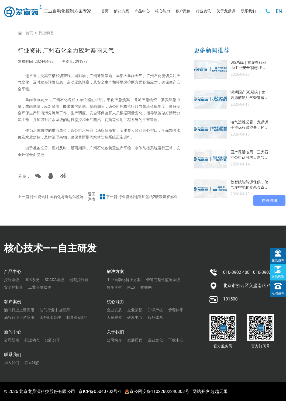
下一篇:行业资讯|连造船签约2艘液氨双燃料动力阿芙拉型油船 (156, 194)
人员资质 (114, 317)
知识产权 (155, 310)
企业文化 (155, 340)
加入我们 (11, 363)
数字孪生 (114, 287)
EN (279, 11)
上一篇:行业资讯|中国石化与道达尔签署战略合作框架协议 (42, 194)
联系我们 (12, 354)
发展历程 (134, 340)
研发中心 (134, 317)
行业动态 (46, 33)
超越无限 (219, 391)
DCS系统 (32, 280)
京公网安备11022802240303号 (157, 391)
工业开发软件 (39, 287)
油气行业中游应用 (55, 310)
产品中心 (12, 271)
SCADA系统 (54, 280)
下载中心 (175, 340)
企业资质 (114, 310)
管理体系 (175, 310)
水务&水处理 (50, 317)
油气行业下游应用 (19, 317)
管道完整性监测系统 (163, 280)
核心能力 (115, 301)
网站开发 (201, 391)
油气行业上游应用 (19, 310)
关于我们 (115, 331)
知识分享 (52, 340)
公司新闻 (11, 340)
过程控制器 (79, 280)
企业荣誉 (134, 310)
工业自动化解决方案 (124, 280)
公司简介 (114, 340)
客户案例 (12, 301)
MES (131, 287)
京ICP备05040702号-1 (99, 391)
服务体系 (155, 317)
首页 (29, 33)
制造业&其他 (77, 317)
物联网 (146, 287)
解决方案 (115, 271)
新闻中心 (12, 331)
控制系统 (11, 280)
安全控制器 (13, 287)
